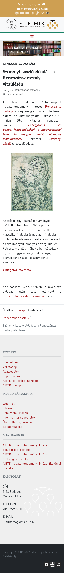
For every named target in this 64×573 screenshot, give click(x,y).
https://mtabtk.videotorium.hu (23, 296)
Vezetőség (10, 367)
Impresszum (11, 376)
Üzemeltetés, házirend (18, 422)
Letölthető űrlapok (15, 413)
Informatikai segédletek (19, 417)
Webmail (9, 403)
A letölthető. (17, 270)
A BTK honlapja (13, 385)
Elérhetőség (11, 362)
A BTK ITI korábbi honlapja (21, 380)
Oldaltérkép (10, 556)
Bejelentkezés (12, 426)
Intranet (8, 408)
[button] (32, 36)
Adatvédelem (12, 371)
